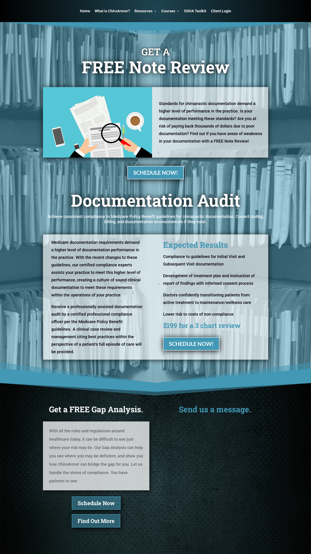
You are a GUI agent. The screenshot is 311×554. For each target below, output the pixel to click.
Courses (168, 11)
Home (85, 11)
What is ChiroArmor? (112, 11)
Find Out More (96, 520)
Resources (143, 11)
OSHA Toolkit (195, 11)
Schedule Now (96, 503)
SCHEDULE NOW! (155, 172)
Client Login (221, 11)
